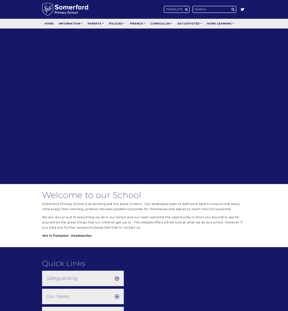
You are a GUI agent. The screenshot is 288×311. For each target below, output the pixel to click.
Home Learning (219, 23)
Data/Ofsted (188, 23)
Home (49, 23)
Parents (95, 23)
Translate (177, 9)
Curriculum (160, 23)
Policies (116, 23)
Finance (136, 23)
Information (69, 23)
